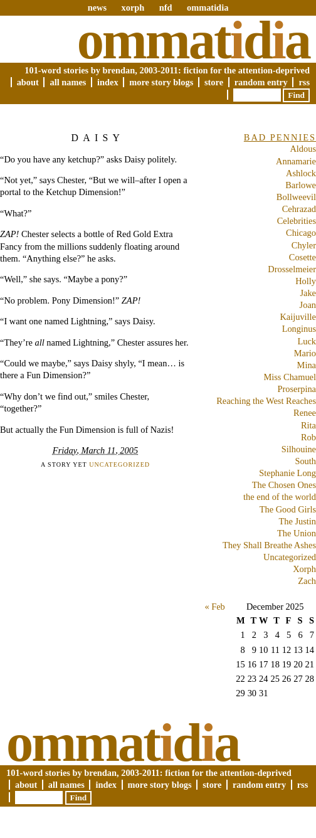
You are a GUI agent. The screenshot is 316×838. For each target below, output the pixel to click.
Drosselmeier (292, 269)
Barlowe (300, 185)
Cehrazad (299, 209)
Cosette (302, 257)
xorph (132, 8)
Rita (308, 425)
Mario (305, 353)
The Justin (297, 521)
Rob (308, 437)
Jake (308, 293)
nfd (165, 8)
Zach (307, 581)
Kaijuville (298, 317)
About (28, 82)
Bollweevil (296, 197)
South (305, 461)
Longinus (299, 329)
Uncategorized (119, 464)
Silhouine (299, 449)
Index (107, 82)
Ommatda (193, 40)
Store (213, 82)
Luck (306, 341)
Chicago (301, 233)
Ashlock (301, 173)
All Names (68, 82)
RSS (304, 82)
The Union (296, 533)
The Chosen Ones (284, 485)
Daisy (98, 137)
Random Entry (261, 82)
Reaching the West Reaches (266, 401)
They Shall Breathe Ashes (269, 545)
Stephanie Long (287, 473)
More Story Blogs (161, 82)
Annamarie (296, 161)
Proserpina (296, 389)
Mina (306, 365)
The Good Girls (288, 509)
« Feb (214, 607)
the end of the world (279, 497)
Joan (308, 305)
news (97, 8)
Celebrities (296, 221)
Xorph (304, 569)
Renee (304, 413)
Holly (305, 281)
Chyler (304, 245)
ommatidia (207, 8)
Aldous (303, 149)
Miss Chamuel (289, 377)
